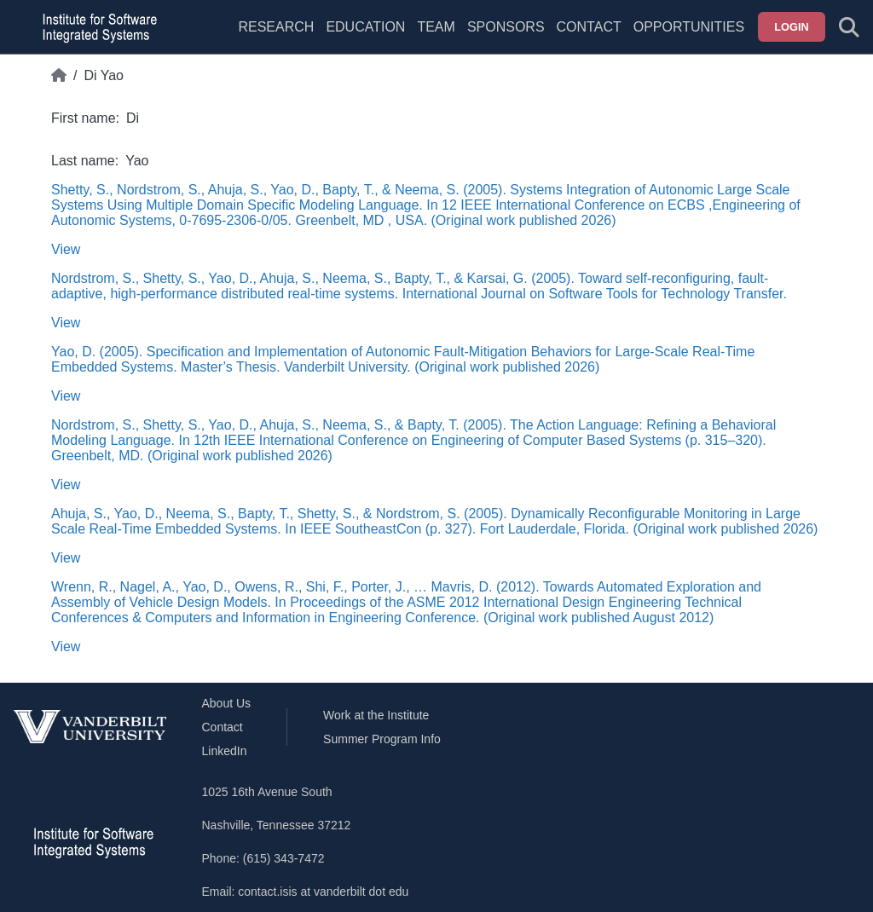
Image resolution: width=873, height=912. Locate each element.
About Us (226, 703)
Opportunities (688, 27)
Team (435, 27)
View (65, 249)
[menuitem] (435, 37)
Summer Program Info (382, 739)
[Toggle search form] (849, 27)
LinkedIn (224, 751)
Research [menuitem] (276, 27)
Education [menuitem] (365, 27)
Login (791, 26)
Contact (589, 27)
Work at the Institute (376, 715)
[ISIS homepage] (95, 27)
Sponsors (506, 27)
